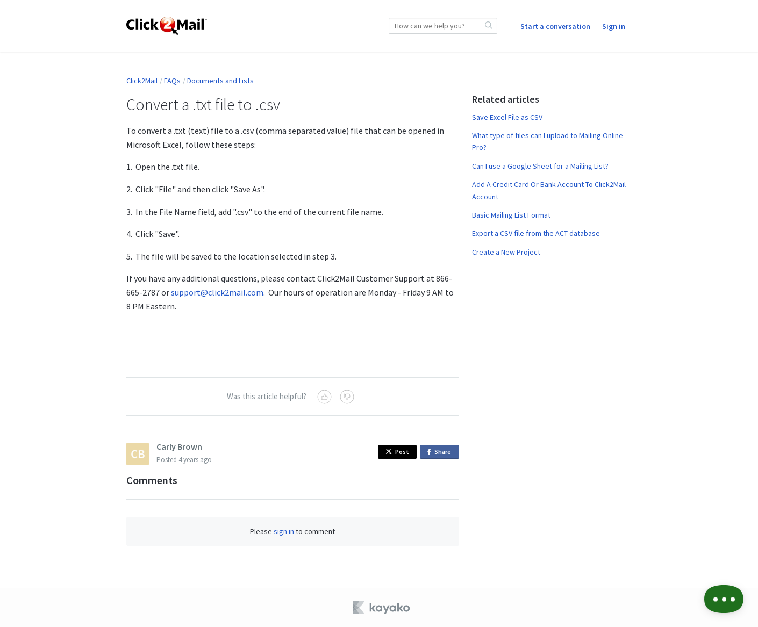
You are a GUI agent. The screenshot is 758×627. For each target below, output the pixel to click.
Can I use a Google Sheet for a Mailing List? (540, 166)
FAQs (172, 80)
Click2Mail (142, 80)
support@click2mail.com (217, 292)
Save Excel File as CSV (507, 117)
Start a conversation (555, 26)
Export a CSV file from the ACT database (536, 233)
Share (441, 452)
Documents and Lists (220, 80)
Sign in (613, 26)
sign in (284, 531)
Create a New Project (506, 252)
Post (397, 452)
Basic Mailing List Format (511, 215)
